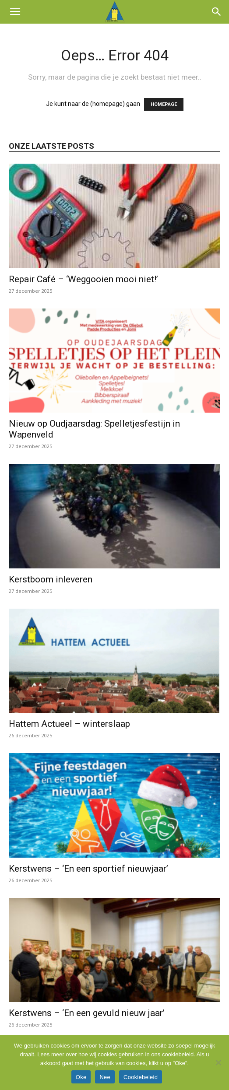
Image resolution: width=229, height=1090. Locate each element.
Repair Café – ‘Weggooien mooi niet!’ (83, 279)
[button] (15, 12)
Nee (104, 1077)
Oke (81, 1077)
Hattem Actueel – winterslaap (69, 723)
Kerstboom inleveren (50, 579)
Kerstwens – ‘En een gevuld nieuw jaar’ (87, 1013)
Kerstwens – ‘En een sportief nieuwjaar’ (88, 868)
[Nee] (218, 1062)
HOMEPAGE (164, 104)
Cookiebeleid (140, 1077)
